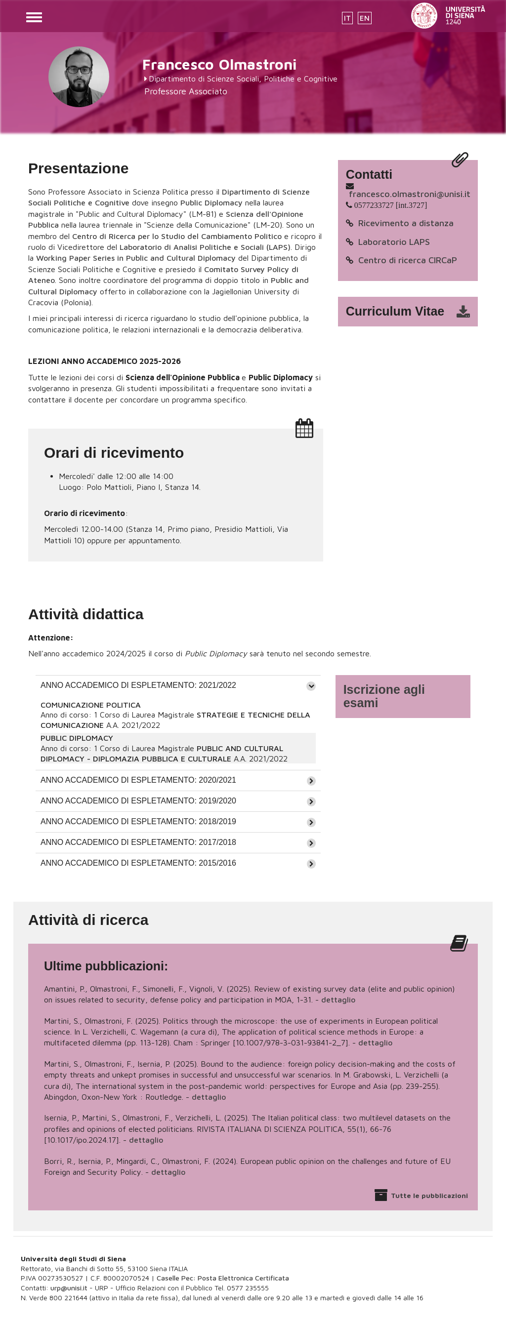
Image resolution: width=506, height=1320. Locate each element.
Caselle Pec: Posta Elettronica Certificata (223, 1278)
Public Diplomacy (211, 202)
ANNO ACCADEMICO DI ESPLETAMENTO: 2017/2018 (138, 842)
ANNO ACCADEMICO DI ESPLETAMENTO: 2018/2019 (138, 821)
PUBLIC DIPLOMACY (77, 737)
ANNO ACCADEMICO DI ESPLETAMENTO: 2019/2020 (138, 801)
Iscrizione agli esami (384, 696)
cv (414, 311)
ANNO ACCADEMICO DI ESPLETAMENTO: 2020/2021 (138, 780)
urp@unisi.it (68, 1287)
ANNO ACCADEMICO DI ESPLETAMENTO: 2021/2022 (138, 685)
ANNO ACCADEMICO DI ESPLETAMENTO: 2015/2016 (138, 863)
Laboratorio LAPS (394, 242)
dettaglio (338, 999)
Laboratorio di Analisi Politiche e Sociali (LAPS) (205, 246)
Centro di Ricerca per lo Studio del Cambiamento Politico (177, 236)
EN (365, 18)
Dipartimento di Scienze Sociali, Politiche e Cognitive (243, 78)
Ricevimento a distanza (406, 223)
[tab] (178, 685)
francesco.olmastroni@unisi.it (409, 194)
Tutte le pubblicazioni (429, 1195)
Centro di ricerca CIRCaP (407, 260)
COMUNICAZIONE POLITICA (91, 704)
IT (347, 18)
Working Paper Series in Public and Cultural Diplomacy (136, 257)
